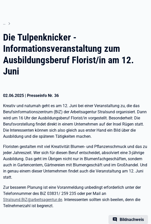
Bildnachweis (132, 219)
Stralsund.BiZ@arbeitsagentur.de (32, 199)
